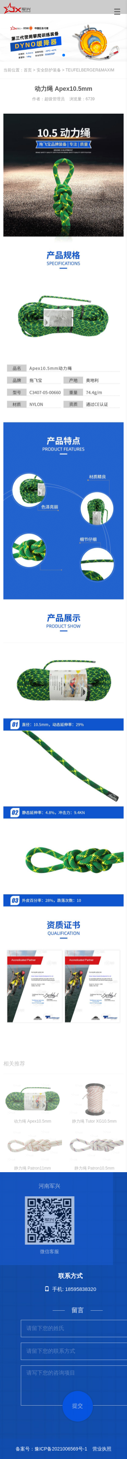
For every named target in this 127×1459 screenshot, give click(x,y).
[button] (63, 55)
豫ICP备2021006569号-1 (61, 1449)
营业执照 (101, 1449)
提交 (84, 1406)
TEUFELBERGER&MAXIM (89, 70)
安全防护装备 (49, 70)
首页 (28, 70)
